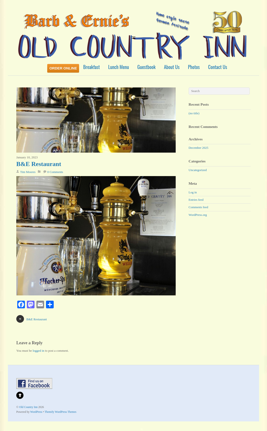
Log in (193, 192)
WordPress (36, 412)
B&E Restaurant (38, 164)
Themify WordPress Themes (60, 412)
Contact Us (217, 66)
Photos (194, 66)
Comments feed (198, 207)
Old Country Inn (28, 407)
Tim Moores (27, 172)
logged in (38, 350)
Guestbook (146, 66)
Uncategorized (198, 170)
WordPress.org (198, 215)
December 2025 (198, 147)
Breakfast (91, 66)
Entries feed (196, 199)
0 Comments (55, 172)
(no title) (194, 113)
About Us (172, 66)
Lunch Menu (118, 66)
